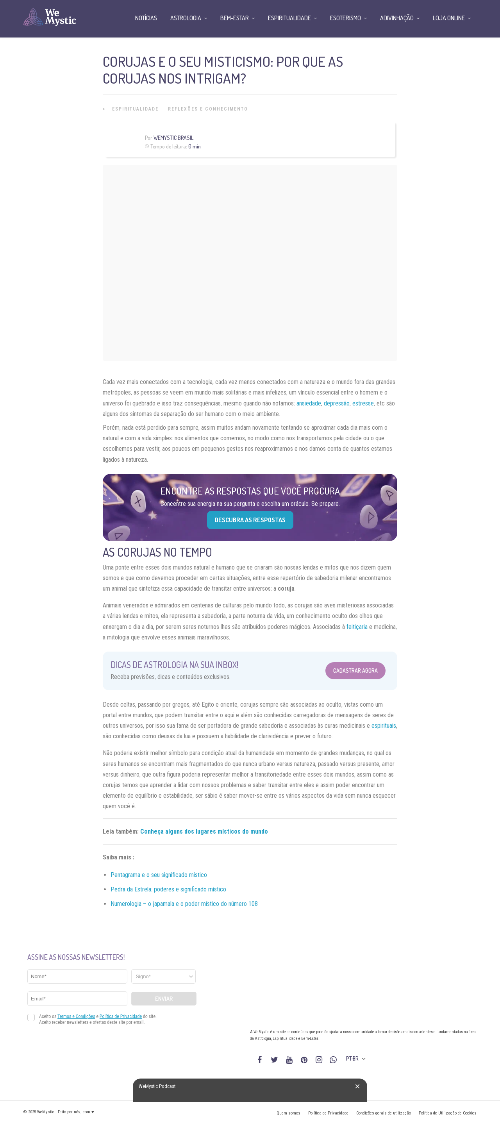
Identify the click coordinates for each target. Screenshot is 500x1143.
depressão (337, 403)
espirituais (383, 725)
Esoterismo (345, 18)
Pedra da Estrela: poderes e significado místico (168, 889)
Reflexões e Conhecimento (208, 109)
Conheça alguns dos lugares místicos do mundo (204, 831)
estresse (363, 403)
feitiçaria (357, 626)
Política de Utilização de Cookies (448, 1113)
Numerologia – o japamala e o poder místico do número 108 (184, 903)
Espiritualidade (135, 109)
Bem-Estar (234, 18)
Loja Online (449, 18)
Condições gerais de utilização (383, 1113)
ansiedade (308, 403)
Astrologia (185, 18)
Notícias (146, 18)
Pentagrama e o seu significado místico (159, 875)
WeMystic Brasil (173, 137)
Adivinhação (397, 18)
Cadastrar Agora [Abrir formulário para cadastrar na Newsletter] (355, 670)
